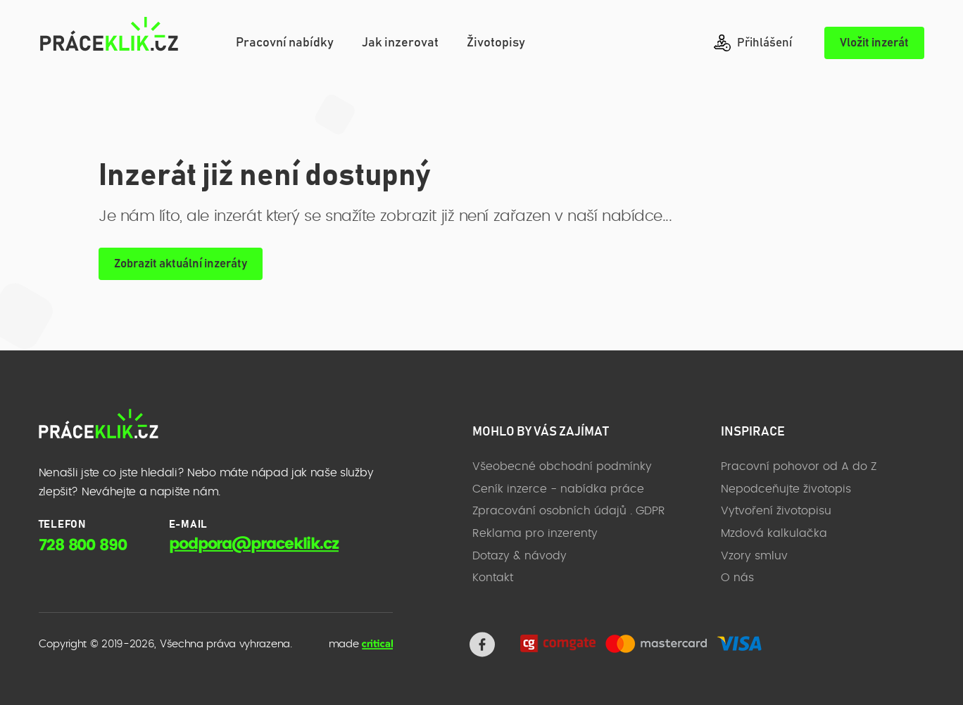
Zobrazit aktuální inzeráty (180, 264)
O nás (737, 577)
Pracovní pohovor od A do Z (798, 466)
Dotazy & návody (519, 555)
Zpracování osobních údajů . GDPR (568, 510)
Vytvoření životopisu (776, 510)
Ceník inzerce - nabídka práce (558, 489)
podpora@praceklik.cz (254, 544)
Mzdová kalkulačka (774, 533)
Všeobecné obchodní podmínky (562, 466)
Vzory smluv (754, 555)
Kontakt (492, 577)
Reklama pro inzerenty (535, 533)
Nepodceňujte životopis (786, 489)
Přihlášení (753, 42)
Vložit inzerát (874, 43)
